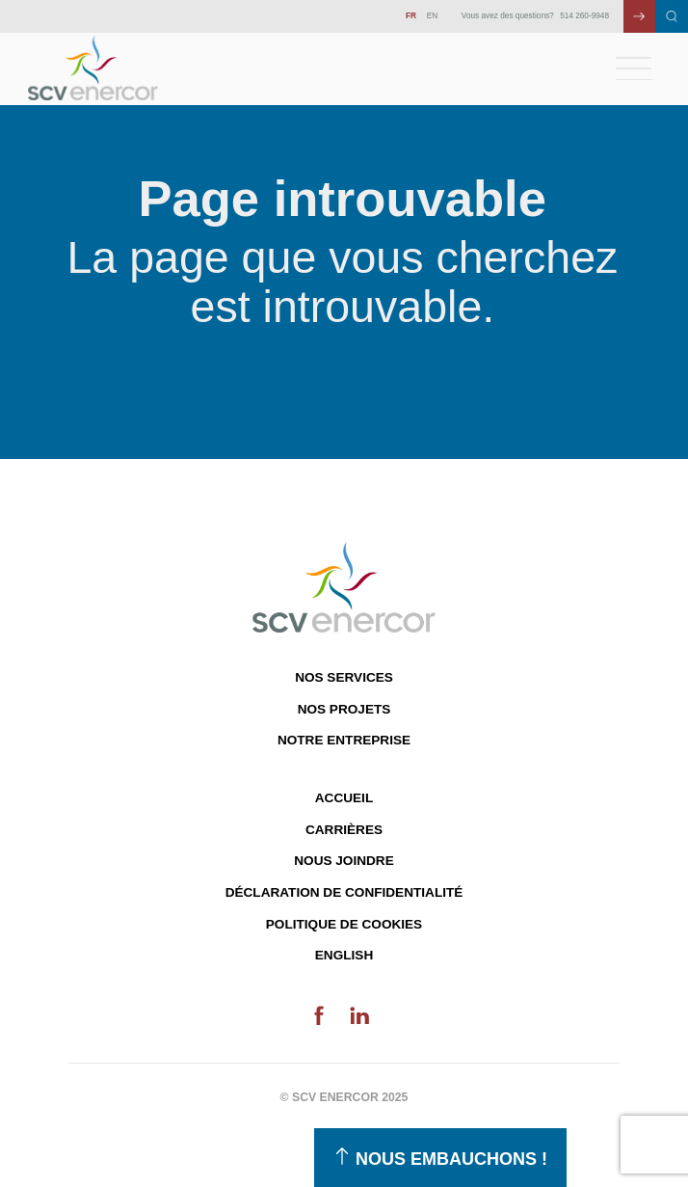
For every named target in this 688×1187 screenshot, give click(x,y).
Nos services (344, 677)
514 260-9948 (584, 16)
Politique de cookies (344, 924)
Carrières (344, 830)
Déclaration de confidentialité (344, 892)
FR (411, 16)
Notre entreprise (344, 740)
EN (432, 16)
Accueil (344, 798)
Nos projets (344, 709)
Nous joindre (343, 860)
